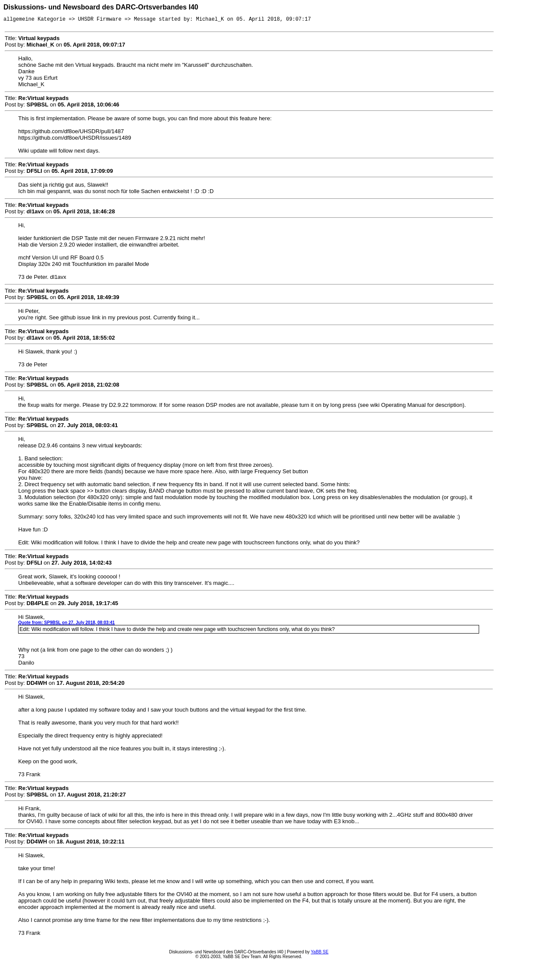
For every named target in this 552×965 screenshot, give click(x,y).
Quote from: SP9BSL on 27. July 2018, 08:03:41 (66, 623)
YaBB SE (320, 953)
